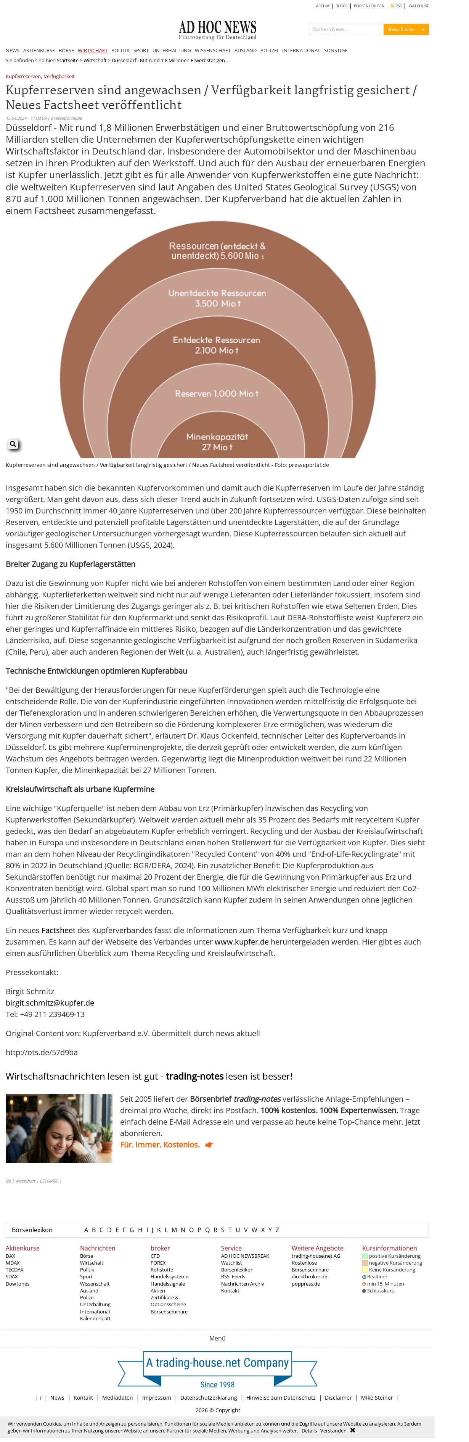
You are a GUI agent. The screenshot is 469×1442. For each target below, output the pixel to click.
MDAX (13, 1262)
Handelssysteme (169, 1276)
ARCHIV (322, 5)
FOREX (158, 1262)
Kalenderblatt (95, 1318)
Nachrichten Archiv (242, 1283)
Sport (86, 1276)
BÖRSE (66, 50)
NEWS (12, 50)
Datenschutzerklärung (208, 1397)
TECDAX (15, 1269)
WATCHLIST (419, 5)
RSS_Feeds (233, 1276)
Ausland (89, 1290)
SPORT (141, 50)
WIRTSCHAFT (93, 50)
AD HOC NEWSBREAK (245, 1255)
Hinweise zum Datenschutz (281, 1397)
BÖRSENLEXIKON (369, 5)
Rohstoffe (162, 1269)
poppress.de (306, 1283)
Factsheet (58, 930)
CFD (155, 1255)
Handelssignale (168, 1283)
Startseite (68, 60)
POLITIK (120, 50)
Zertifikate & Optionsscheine (168, 1301)
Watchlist (231, 1262)
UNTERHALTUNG (172, 50)
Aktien (158, 1290)
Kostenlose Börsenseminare (310, 1266)
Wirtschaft (95, 60)
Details (309, 1430)
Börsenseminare (169, 1311)
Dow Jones (17, 1283)
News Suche (401, 29)
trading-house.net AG (316, 1255)
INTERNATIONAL (301, 50)
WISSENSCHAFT (213, 50)
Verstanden (333, 1430)
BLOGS (341, 5)
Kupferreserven (23, 77)
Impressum (156, 1397)
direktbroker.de (309, 1276)
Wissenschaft (95, 1283)
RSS (396, 5)
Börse (86, 1255)
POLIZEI (269, 50)
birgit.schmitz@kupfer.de (50, 1003)
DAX (10, 1255)
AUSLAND (245, 50)
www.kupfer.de (242, 942)
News (57, 1397)
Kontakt (230, 1290)
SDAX (12, 1276)
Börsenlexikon (32, 1230)
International (95, 1311)
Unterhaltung (95, 1304)
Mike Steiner (377, 1397)
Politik (87, 1269)
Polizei (87, 1297)
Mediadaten (117, 1397)
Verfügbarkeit (59, 77)
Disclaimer (338, 1397)
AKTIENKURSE (39, 50)
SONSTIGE (335, 50)
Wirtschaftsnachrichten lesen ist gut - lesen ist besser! (149, 1076)
